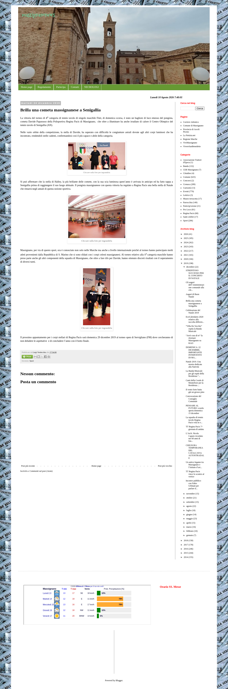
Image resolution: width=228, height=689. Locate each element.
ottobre (189, 498)
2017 (186, 544)
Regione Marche (190, 139)
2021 (186, 255)
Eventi (186, 191)
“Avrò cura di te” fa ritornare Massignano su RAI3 (194, 339)
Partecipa (61, 87)
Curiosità (187, 188)
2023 (186, 246)
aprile (189, 523)
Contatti (75, 87)
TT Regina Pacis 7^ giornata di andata (195, 427)
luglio (189, 510)
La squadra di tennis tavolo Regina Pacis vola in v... (194, 420)
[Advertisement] (34, 651)
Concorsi (187, 180)
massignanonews (38, 14)
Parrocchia (187, 202)
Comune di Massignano (193, 125)
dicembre (190, 267)
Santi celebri (188, 217)
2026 (186, 234)
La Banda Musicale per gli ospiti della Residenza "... (195, 373)
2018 (186, 540)
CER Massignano (190, 169)
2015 (186, 553)
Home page (26, 87)
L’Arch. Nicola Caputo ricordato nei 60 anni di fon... (194, 437)
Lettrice (186, 195)
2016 (186, 549)
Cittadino (187, 173)
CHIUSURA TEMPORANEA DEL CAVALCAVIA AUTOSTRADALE (195, 451)
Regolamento (44, 87)
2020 (186, 259)
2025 (186, 238)
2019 (186, 263)
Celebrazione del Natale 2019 (193, 311)
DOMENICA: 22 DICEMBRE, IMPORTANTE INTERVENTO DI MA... (194, 352)
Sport (32, 361)
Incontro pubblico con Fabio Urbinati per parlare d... (193, 484)
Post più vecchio (165, 466)
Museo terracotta (190, 198)
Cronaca (186, 184)
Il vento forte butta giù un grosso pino (195, 390)
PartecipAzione (189, 206)
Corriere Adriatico (191, 122)
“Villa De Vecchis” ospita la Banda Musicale (194, 328)
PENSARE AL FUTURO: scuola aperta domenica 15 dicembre (195, 409)
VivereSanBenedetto (192, 146)
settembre (190, 502)
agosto (189, 506)
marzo (189, 527)
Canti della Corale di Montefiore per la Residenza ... (195, 383)
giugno (189, 514)
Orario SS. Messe (170, 586)
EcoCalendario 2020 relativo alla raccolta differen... (195, 319)
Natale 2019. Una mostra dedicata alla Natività (194, 364)
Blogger (119, 680)
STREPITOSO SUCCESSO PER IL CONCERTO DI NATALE (195, 274)
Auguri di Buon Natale (192, 295)
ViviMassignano (190, 142)
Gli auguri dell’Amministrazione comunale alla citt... (195, 286)
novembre (190, 493)
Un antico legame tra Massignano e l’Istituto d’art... (195, 465)
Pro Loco (187, 209)
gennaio (190, 535)
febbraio (190, 531)
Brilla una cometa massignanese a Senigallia (194, 303)
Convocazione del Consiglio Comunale (193, 399)
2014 (186, 557)
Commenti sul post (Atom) (41, 471)
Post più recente (28, 466)
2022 (186, 251)
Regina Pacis (188, 213)
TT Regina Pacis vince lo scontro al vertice (195, 474)
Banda (186, 166)
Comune (186, 177)
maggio (189, 518)
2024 (186, 242)
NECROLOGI (91, 87)
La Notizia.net (189, 135)
